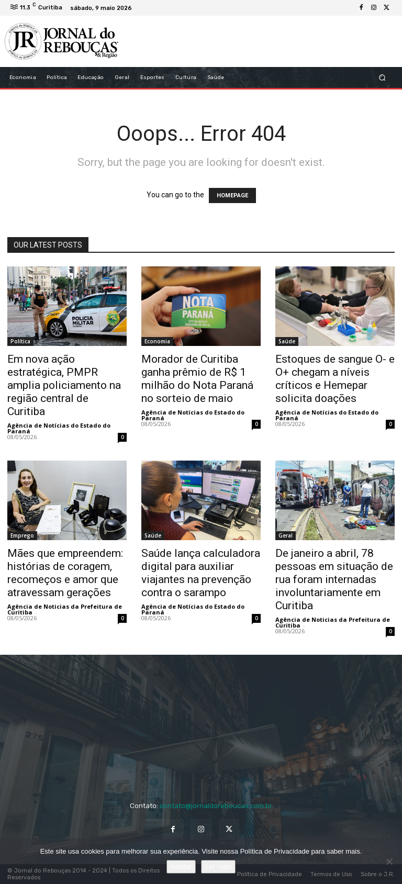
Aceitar (181, 866)
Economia (157, 341)
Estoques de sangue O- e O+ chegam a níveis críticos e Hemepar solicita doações (335, 379)
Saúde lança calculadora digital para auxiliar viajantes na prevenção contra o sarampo (200, 573)
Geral (285, 535)
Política (20, 341)
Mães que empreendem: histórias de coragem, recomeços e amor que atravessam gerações (65, 573)
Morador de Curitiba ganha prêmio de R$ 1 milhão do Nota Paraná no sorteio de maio (197, 379)
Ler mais (218, 866)
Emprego (22, 535)
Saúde (286, 341)
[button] (382, 78)
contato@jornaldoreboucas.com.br (216, 806)
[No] (389, 861)
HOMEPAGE (232, 195)
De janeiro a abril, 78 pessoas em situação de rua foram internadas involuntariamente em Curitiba (334, 579)
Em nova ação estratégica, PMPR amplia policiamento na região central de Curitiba (64, 385)
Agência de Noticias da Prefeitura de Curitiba (64, 609)
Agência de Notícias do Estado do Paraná (58, 428)
